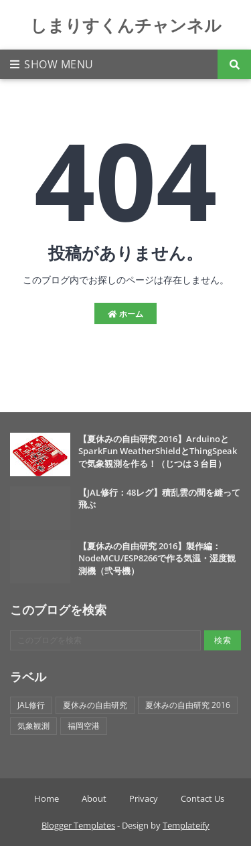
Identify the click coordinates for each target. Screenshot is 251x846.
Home (46, 798)
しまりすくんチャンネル (126, 24)
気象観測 (33, 725)
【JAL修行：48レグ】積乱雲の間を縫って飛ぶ (159, 498)
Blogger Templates (78, 825)
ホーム (125, 314)
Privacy (143, 798)
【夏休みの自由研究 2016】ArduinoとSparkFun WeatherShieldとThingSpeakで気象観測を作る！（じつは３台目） (157, 451)
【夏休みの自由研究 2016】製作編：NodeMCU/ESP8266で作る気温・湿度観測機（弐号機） (157, 558)
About (94, 798)
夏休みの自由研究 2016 (187, 705)
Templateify (186, 825)
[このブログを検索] (105, 640)
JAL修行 (31, 705)
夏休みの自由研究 (95, 705)
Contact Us (202, 798)
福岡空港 (84, 725)
